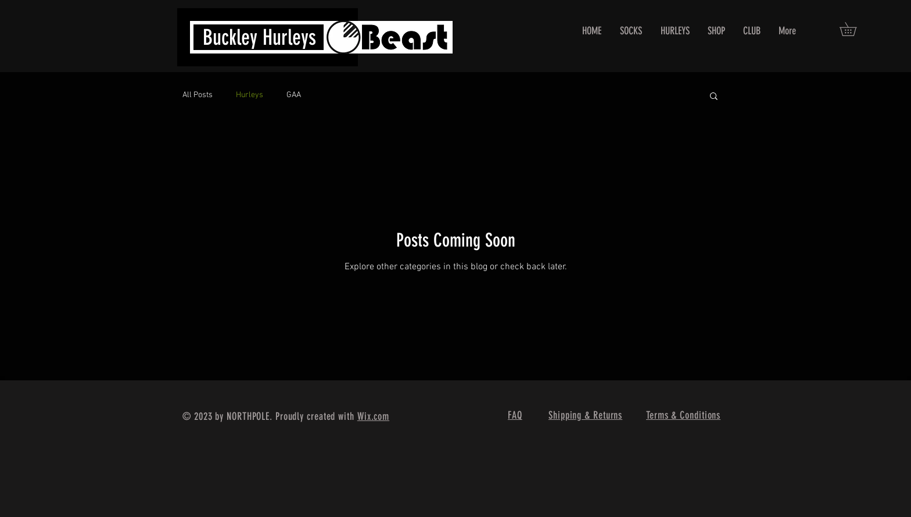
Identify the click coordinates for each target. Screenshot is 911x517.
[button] (855, 29)
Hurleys (249, 95)
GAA (293, 95)
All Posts (197, 95)
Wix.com (373, 416)
